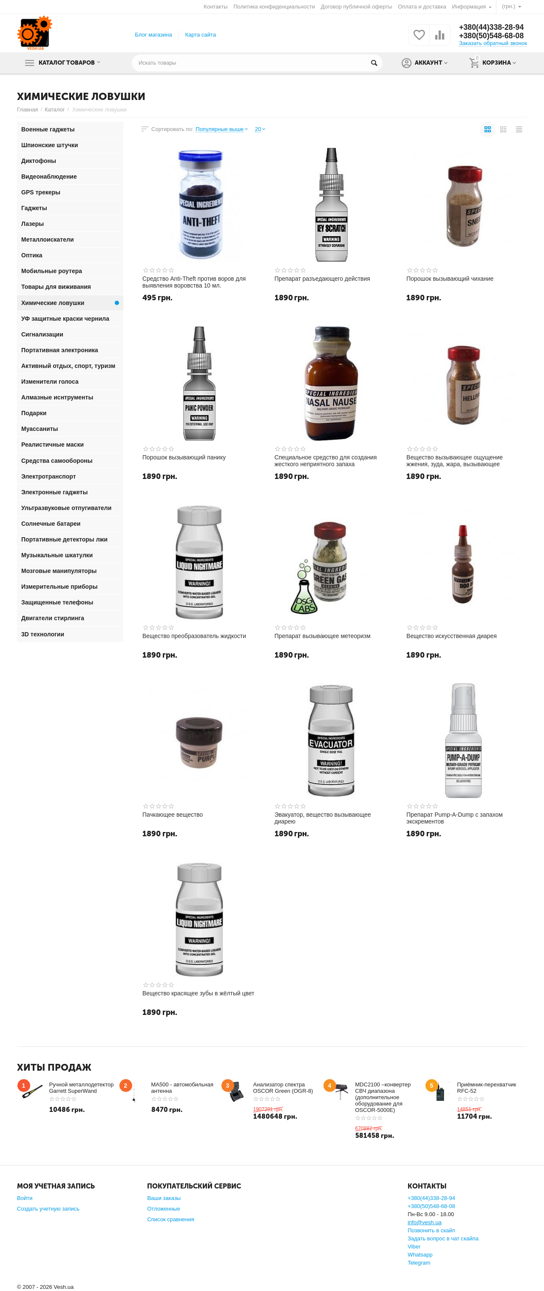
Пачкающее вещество (172, 814)
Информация (469, 6)
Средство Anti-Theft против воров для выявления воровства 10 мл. (194, 282)
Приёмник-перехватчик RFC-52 (486, 1087)
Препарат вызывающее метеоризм (323, 636)
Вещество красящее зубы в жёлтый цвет (198, 993)
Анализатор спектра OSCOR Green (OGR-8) (283, 1087)
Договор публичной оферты (356, 6)
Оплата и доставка (422, 6)
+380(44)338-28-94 (492, 27)
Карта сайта (200, 34)
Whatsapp (420, 1254)
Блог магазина (153, 34)
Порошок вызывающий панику (184, 457)
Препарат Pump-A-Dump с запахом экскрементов (454, 818)
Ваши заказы (164, 1198)
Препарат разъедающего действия (323, 278)
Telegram (419, 1263)
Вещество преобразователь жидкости (194, 636)
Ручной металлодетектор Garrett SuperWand (81, 1087)
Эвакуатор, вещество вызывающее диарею (323, 818)
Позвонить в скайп (431, 1230)
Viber (414, 1246)
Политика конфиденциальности (274, 6)
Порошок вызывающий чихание (450, 278)
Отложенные (163, 1209)
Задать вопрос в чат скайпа (443, 1238)
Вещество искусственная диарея (451, 636)
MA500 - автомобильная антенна (182, 1087)
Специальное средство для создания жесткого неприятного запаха (326, 460)
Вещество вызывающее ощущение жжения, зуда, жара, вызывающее (454, 460)
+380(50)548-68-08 (492, 36)
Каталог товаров (69, 63)
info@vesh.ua (425, 1222)
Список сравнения (170, 1219)
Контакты (215, 6)
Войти (24, 1198)
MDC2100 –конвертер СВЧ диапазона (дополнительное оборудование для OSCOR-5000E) (383, 1097)
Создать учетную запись (48, 1209)
